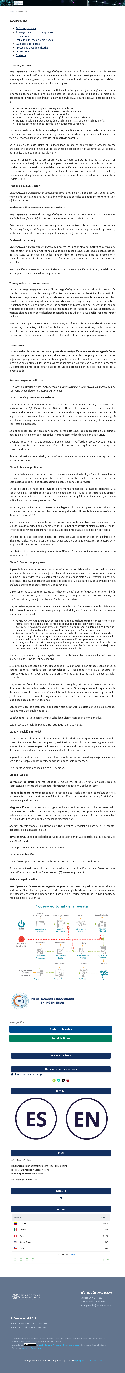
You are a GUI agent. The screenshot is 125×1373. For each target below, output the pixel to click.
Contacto (21, 55)
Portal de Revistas (61, 1029)
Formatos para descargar (27, 1074)
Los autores (22, 36)
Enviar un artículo (61, 1055)
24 (61, 1198)
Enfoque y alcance (26, 28)
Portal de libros (61, 1038)
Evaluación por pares (28, 43)
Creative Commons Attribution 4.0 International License (59, 1345)
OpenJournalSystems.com (31, 1348)
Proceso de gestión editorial (32, 47)
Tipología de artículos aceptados (34, 32)
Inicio (11, 12)
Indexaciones (23, 51)
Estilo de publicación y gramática (34, 40)
